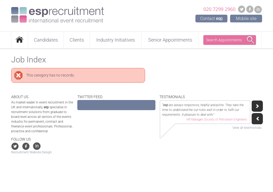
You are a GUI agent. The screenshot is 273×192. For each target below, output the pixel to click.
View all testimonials (247, 128)
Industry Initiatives (115, 40)
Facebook (250, 9)
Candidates (46, 40)
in (258, 9)
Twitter (241, 9)
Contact (211, 18)
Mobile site (246, 18)
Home (19, 40)
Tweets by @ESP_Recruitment (101, 105)
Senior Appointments (170, 40)
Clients (77, 40)
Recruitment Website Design (31, 152)
